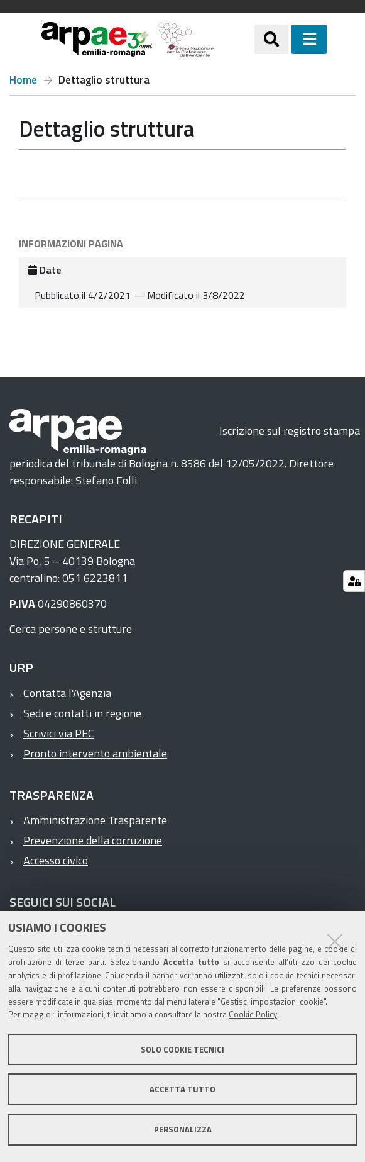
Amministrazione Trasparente (95, 820)
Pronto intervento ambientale (95, 753)
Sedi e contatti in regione (82, 713)
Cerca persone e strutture (70, 628)
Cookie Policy (253, 1014)
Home (23, 80)
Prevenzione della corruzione (92, 840)
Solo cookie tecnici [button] (182, 1049)
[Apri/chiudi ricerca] (271, 39)
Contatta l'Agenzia (67, 692)
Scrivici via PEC (58, 733)
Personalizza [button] (183, 1129)
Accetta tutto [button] (182, 1089)
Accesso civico (55, 860)
